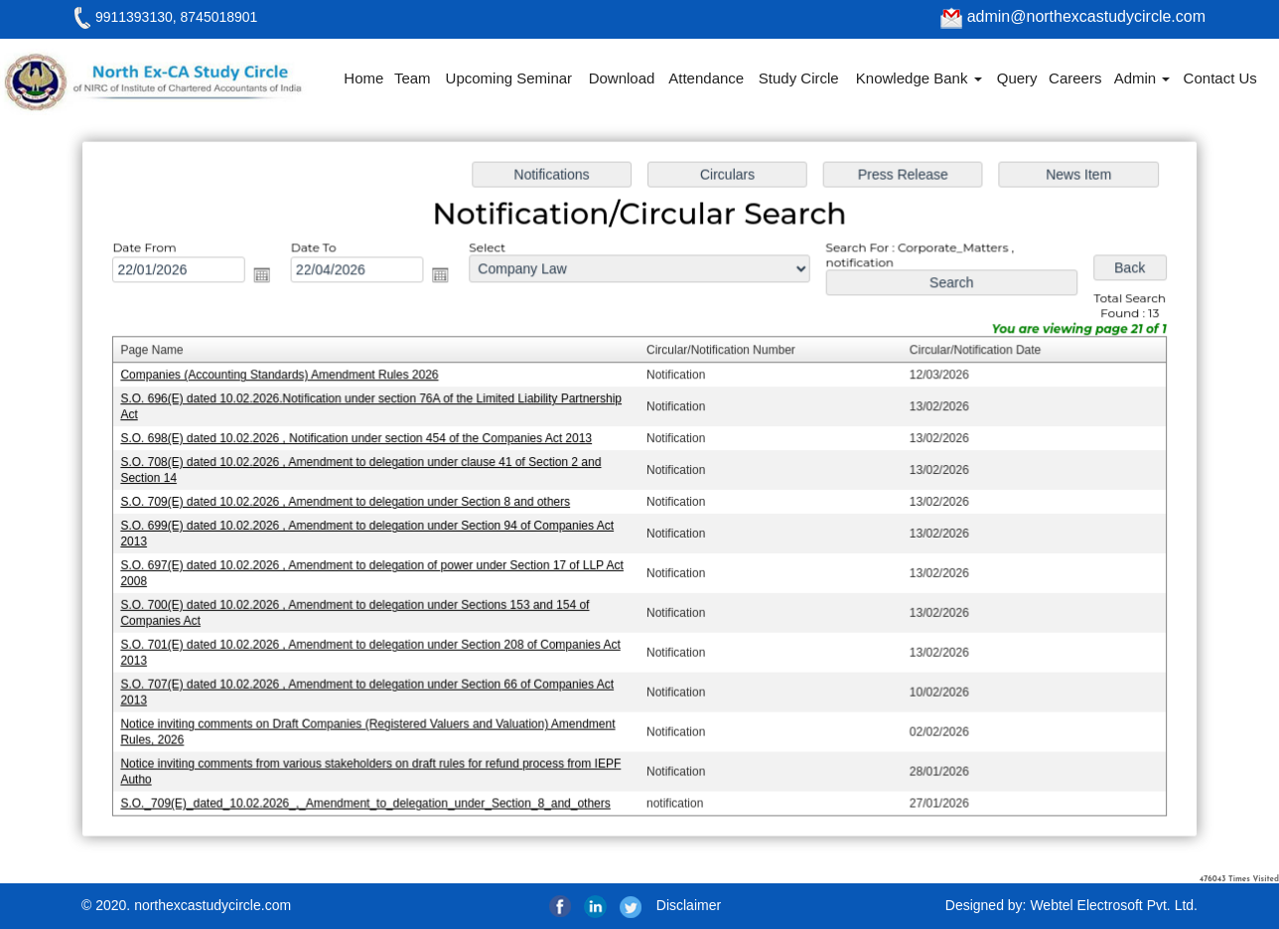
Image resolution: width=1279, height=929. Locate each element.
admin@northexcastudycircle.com (1073, 16)
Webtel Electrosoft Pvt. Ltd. (1114, 905)
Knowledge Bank (919, 78)
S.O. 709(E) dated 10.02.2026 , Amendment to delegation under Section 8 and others (352, 503)
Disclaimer (688, 905)
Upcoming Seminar (509, 78)
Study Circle (799, 78)
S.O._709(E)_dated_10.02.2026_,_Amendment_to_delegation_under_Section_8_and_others (372, 797)
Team (412, 78)
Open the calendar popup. (270, 278)
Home (363, 78)
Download (622, 78)
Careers (1075, 78)
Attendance (706, 78)
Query (1017, 78)
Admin (1142, 78)
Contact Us (1220, 78)
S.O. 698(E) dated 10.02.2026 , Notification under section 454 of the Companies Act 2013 (362, 440)
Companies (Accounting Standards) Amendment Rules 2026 (287, 379)
